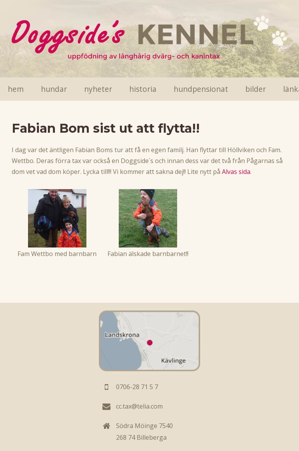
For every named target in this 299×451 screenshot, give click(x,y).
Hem (16, 89)
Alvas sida (236, 171)
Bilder (255, 89)
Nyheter (98, 89)
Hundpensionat (201, 89)
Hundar (54, 89)
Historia (143, 89)
